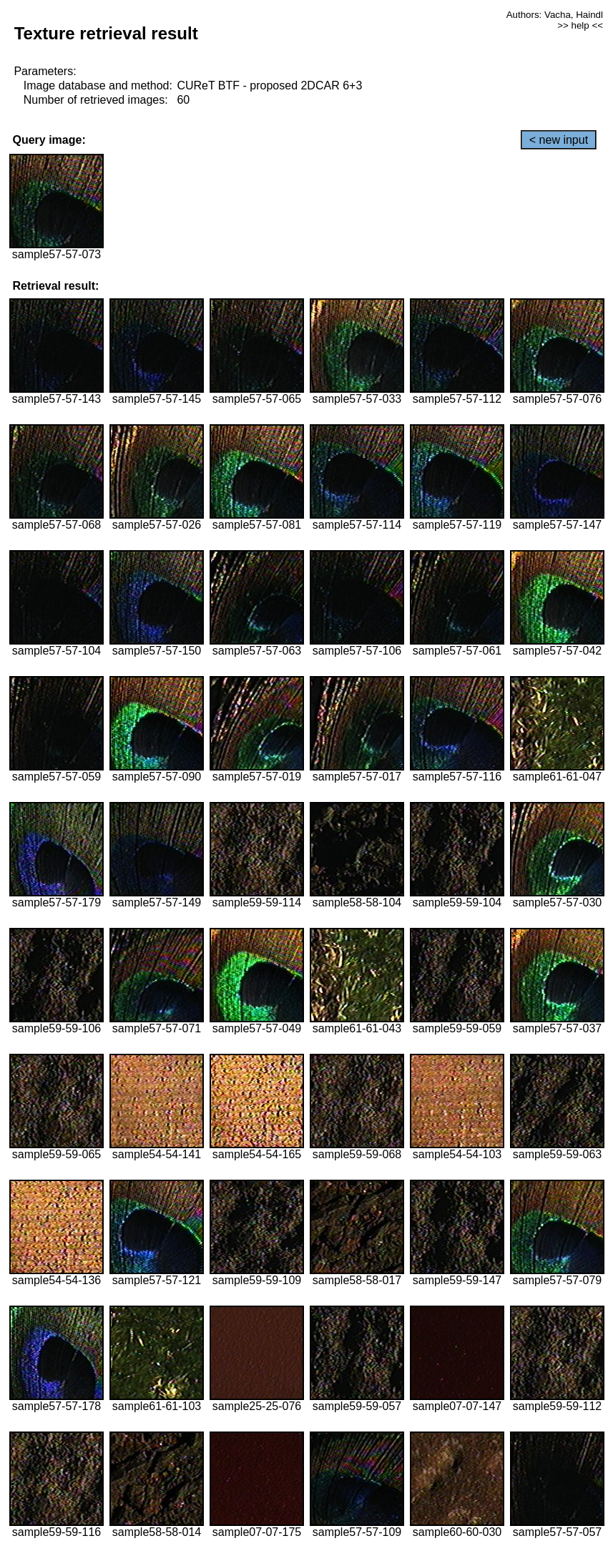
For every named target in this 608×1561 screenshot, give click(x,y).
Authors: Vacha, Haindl (554, 14)
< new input (558, 140)
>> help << (580, 25)
